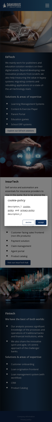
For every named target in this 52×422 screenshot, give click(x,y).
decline (28, 222)
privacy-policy (27, 210)
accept (41, 222)
